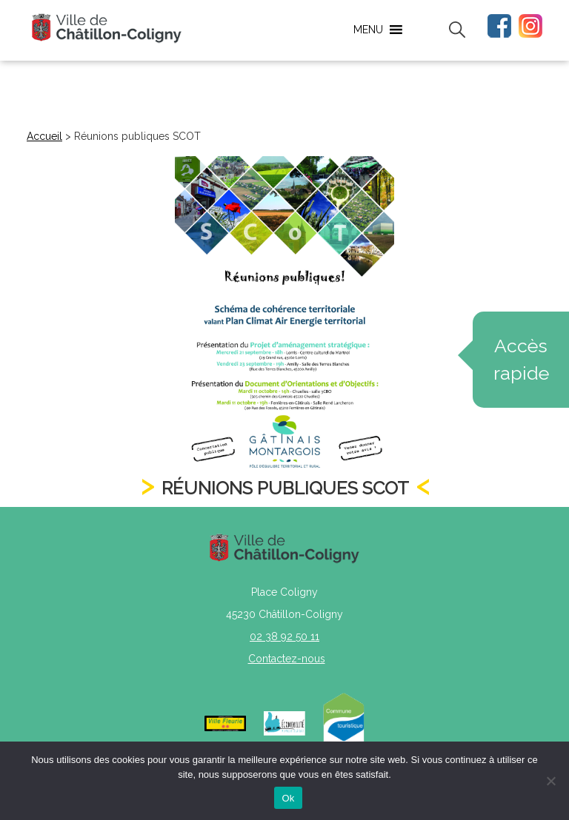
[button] (368, 29)
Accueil (44, 136)
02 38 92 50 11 (284, 636)
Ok (288, 798)
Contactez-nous (286, 659)
